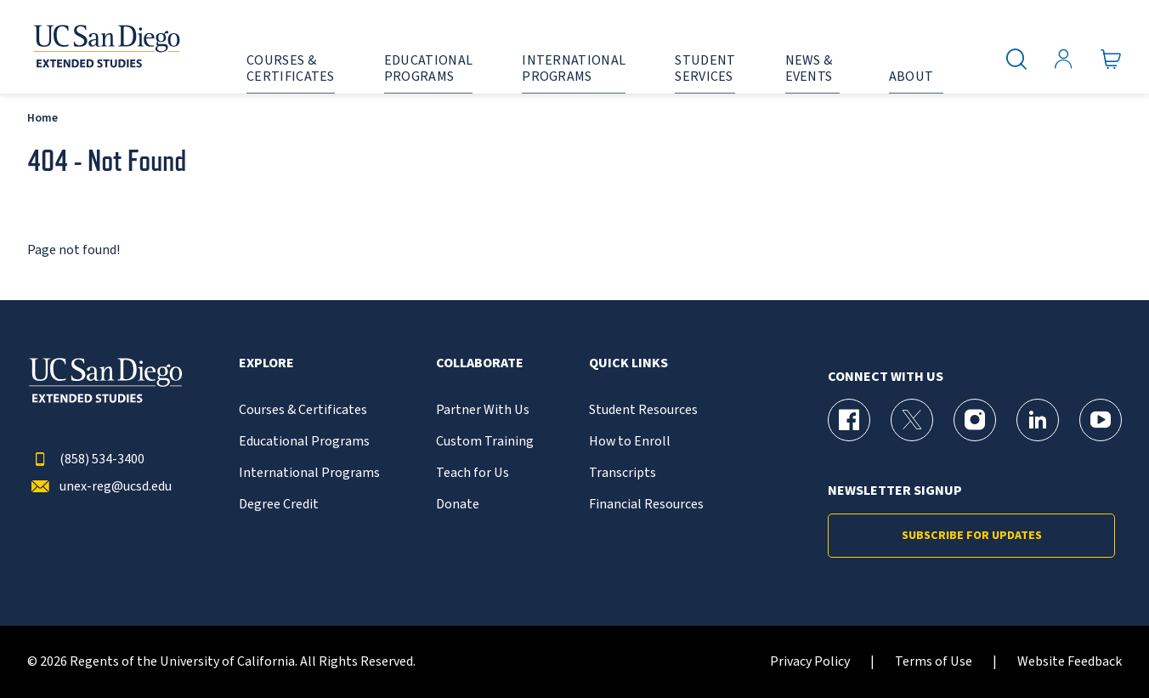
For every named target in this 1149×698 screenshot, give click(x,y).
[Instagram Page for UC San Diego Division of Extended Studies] (975, 420)
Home (42, 118)
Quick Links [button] (628, 363)
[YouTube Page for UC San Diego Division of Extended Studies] (1100, 420)
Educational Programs (304, 442)
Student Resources (643, 410)
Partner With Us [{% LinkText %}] (482, 410)
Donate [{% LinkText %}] (457, 505)
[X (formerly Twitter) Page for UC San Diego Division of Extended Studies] (912, 420)
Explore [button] (266, 363)
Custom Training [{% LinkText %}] (485, 442)
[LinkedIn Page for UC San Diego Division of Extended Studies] (1037, 420)
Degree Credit (279, 505)
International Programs (309, 473)
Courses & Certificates (303, 410)
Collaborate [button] (480, 363)
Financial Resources (646, 505)
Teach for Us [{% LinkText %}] (472, 473)
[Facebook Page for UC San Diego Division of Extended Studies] (849, 420)
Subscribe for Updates (972, 535)
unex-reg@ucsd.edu (99, 487)
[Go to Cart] (1111, 60)
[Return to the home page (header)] (105, 47)
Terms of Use (933, 662)
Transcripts (622, 473)
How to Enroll (630, 442)
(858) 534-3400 (85, 459)
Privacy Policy (810, 662)
